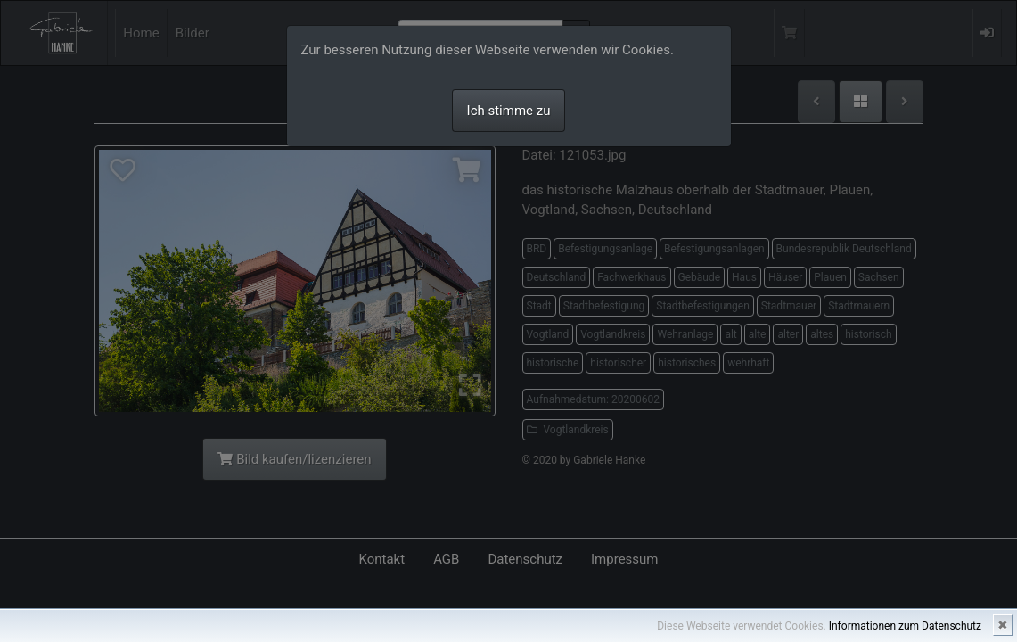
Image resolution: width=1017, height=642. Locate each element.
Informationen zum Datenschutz (905, 626)
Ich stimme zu (509, 111)
